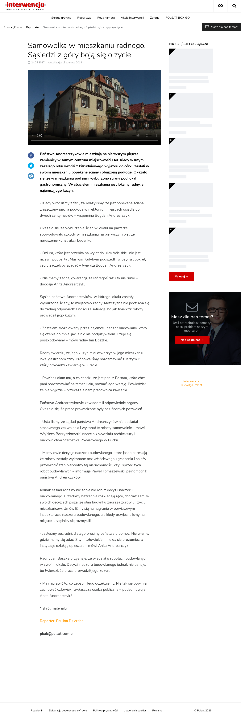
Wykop (31, 176)
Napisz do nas (190, 339)
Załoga (154, 17)
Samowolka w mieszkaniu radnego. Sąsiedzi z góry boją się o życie (83, 27)
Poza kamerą (106, 17)
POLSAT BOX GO (177, 17)
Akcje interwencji (132, 17)
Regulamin (37, 710)
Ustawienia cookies (135, 710)
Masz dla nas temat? (224, 27)
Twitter (31, 165)
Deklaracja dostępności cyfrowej (68, 710)
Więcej (180, 276)
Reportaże (84, 17)
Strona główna (61, 17)
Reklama (157, 710)
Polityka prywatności (105, 710)
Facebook (31, 155)
